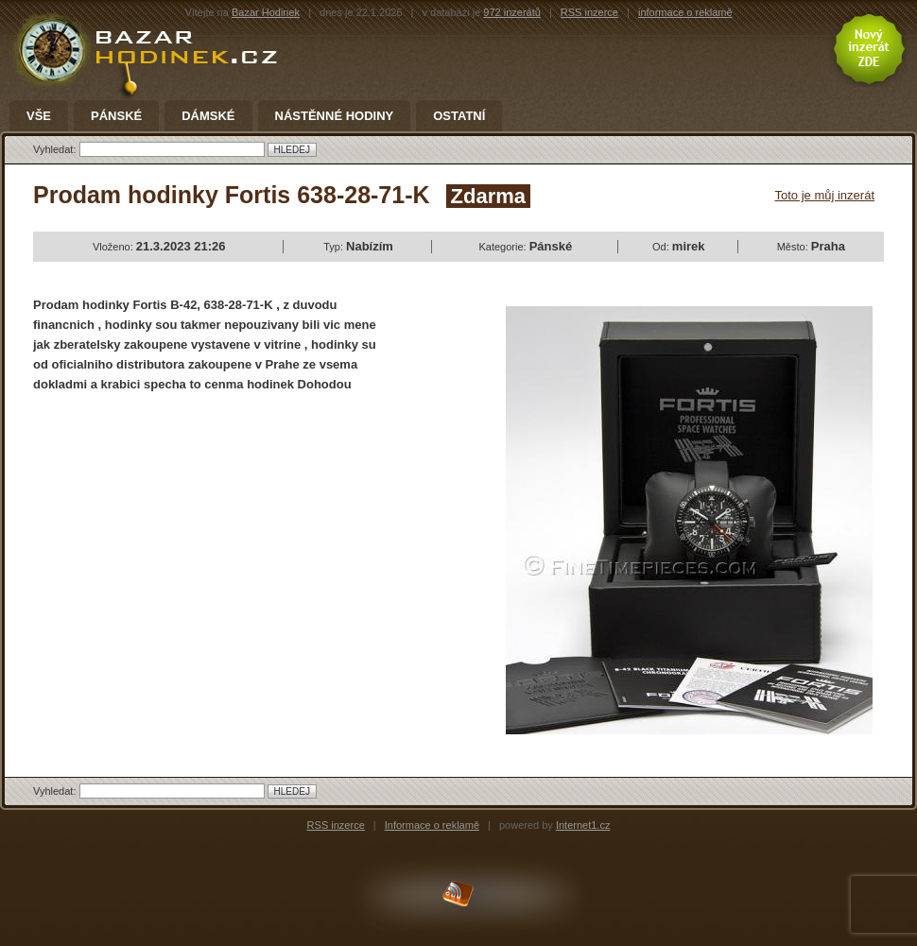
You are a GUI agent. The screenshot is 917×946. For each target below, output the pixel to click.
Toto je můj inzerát (825, 195)
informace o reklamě (685, 12)
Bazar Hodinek (266, 12)
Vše (38, 116)
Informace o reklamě (432, 825)
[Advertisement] (192, 545)
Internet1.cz (583, 825)
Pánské (116, 116)
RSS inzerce (589, 12)
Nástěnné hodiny (334, 116)
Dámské (207, 116)
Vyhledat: (56, 149)
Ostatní (459, 116)
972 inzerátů (512, 12)
